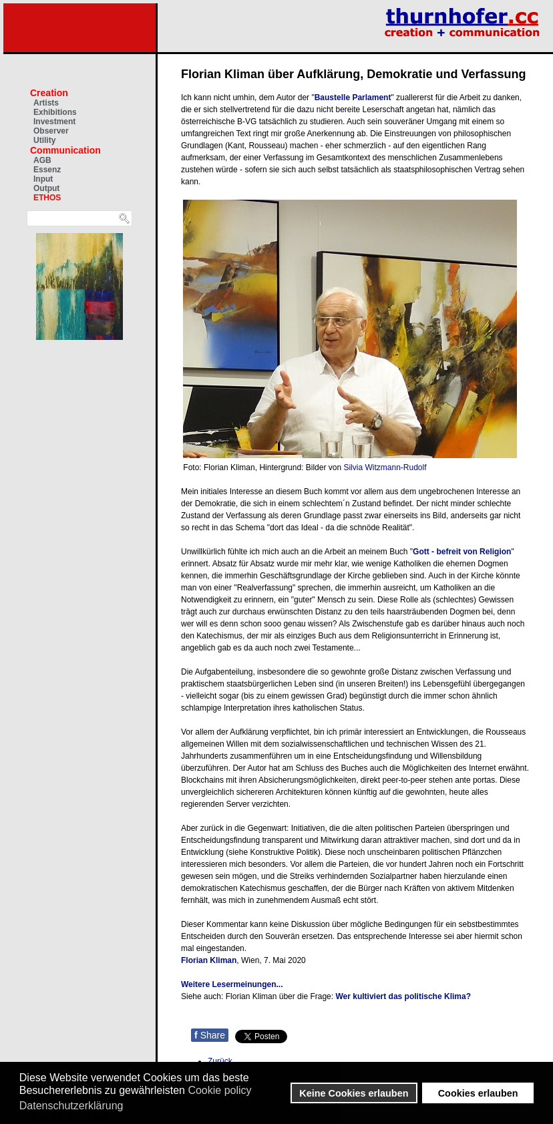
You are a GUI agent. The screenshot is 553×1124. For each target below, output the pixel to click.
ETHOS (47, 197)
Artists (46, 103)
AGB (42, 160)
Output (46, 188)
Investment (54, 121)
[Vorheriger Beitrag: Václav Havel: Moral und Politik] (220, 1061)
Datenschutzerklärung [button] (71, 1105)
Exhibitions (55, 112)
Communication (65, 150)
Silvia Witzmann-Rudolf (384, 467)
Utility (44, 140)
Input (43, 179)
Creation (49, 92)
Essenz (47, 169)
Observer (51, 131)
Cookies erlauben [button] (478, 1093)
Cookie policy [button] (219, 1090)
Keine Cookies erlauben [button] (353, 1093)
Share (209, 1035)
